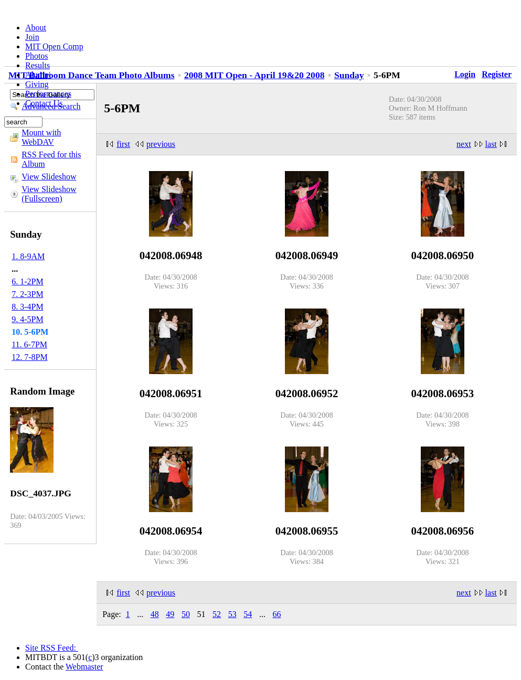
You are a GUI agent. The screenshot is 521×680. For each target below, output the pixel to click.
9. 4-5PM (27, 319)
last (491, 144)
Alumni (38, 74)
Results (37, 65)
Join (32, 37)
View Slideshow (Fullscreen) (49, 194)
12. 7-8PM (29, 357)
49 (170, 614)
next (463, 144)
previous (160, 144)
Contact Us (44, 103)
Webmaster (84, 666)
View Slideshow (49, 176)
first (123, 144)
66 (276, 614)
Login (464, 74)
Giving (36, 84)
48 (155, 614)
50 (186, 614)
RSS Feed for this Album (51, 159)
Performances (48, 93)
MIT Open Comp (54, 46)
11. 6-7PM (29, 344)
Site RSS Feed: (51, 647)
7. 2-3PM (27, 294)
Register (497, 74)
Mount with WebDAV (41, 137)
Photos (36, 55)
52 (216, 614)
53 (232, 614)
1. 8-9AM (28, 256)
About (35, 27)
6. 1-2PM (27, 281)
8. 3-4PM (27, 306)
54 (247, 614)
